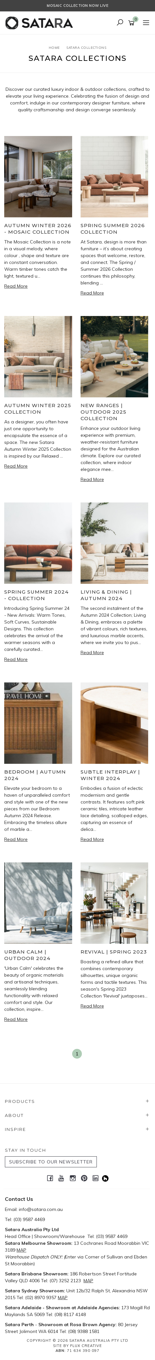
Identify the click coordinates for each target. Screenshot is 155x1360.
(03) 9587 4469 (29, 1219)
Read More (16, 286)
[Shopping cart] (132, 23)
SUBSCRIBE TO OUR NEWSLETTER (51, 1162)
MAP (21, 1250)
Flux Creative (86, 1345)
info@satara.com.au (41, 1209)
